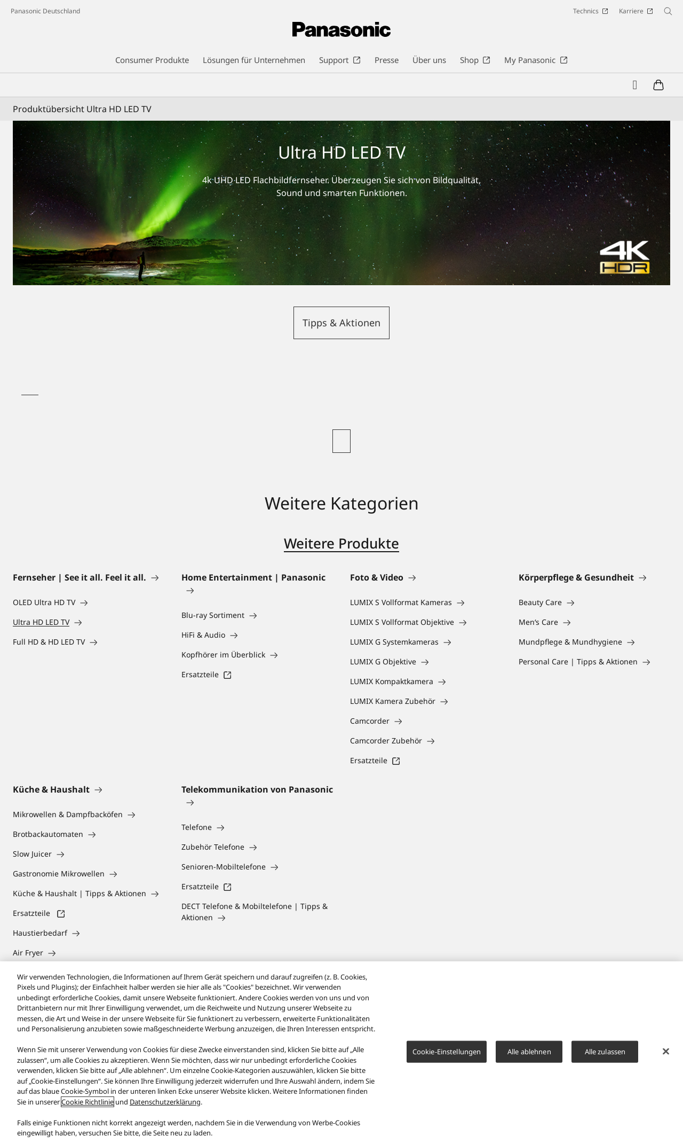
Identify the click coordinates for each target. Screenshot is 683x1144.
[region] (341, 1052)
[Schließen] (666, 1051)
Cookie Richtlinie (87, 1102)
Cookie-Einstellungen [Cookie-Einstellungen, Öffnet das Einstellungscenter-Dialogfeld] (446, 1051)
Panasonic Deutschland (45, 10)
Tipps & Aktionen (341, 322)
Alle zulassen (605, 1051)
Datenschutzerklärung (165, 1102)
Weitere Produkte (341, 543)
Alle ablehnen (529, 1051)
